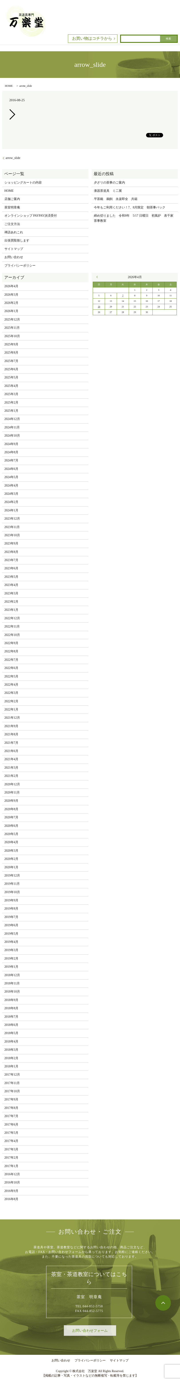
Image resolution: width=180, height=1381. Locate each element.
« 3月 (98, 277)
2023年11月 (12, 527)
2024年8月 (11, 452)
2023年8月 (11, 552)
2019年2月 (11, 958)
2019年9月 (11, 900)
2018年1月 (11, 1066)
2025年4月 (11, 386)
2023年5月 (11, 576)
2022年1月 (11, 709)
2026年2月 (11, 303)
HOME (9, 85)
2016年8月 (11, 1199)
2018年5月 (11, 1033)
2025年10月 (12, 336)
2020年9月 (11, 800)
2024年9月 (11, 444)
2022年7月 (11, 659)
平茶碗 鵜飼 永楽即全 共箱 (115, 199)
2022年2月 (11, 701)
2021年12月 (12, 717)
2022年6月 (11, 668)
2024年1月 (11, 510)
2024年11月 (12, 427)
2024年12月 (12, 419)
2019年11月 (12, 883)
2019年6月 (11, 925)
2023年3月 (11, 593)
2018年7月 (11, 1016)
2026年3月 (11, 294)
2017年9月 (11, 1099)
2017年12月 (12, 1074)
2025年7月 (11, 361)
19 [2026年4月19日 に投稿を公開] (99, 306)
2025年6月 (11, 369)
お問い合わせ (13, 257)
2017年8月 (11, 1108)
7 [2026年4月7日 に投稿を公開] (122, 295)
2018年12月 (12, 975)
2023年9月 (11, 543)
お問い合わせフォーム (90, 1330)
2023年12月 (12, 518)
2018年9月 (11, 1000)
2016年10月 (12, 1182)
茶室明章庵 (12, 207)
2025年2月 (11, 402)
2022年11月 (12, 626)
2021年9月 (11, 726)
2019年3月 (11, 950)
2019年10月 (12, 892)
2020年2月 (11, 859)
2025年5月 (11, 377)
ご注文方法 (12, 224)
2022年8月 (11, 651)
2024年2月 (11, 502)
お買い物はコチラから (92, 38)
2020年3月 (11, 850)
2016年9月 (11, 1191)
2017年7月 (11, 1116)
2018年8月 (11, 1008)
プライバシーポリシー (20, 265)
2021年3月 (11, 767)
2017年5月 (11, 1132)
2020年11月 (12, 792)
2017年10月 (12, 1091)
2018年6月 (11, 1025)
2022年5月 (11, 676)
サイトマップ (13, 249)
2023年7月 (11, 560)
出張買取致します (16, 240)
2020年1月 (11, 867)
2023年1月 (11, 609)
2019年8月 (11, 908)
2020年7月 (11, 817)
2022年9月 (11, 643)
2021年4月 (11, 759)
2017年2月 (11, 1157)
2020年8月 (11, 809)
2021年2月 (11, 776)
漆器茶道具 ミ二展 (108, 190)
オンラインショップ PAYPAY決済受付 (30, 215)
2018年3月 (11, 1049)
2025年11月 (12, 327)
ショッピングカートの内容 (23, 182)
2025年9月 (11, 344)
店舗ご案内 (12, 199)
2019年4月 (11, 942)
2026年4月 (11, 286)
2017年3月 (11, 1149)
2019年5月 (11, 933)
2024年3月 (11, 493)
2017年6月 (11, 1124)
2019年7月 (11, 917)
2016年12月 (12, 1174)
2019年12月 (12, 875)
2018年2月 (11, 1058)
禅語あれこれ (13, 232)
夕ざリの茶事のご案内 (109, 182)
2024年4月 (11, 485)
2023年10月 (12, 535)
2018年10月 (12, 991)
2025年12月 (12, 319)
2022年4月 (11, 684)
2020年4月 (11, 842)
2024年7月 (11, 460)
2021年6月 (11, 751)
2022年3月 (11, 692)
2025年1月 (11, 410)
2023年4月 (11, 585)
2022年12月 (12, 618)
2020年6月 (11, 825)
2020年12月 (12, 784)
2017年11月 (12, 1083)
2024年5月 (11, 477)
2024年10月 (12, 435)
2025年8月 (11, 352)
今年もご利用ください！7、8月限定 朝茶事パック (129, 207)
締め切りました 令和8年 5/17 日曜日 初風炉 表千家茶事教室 (133, 218)
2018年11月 (12, 983)
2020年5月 (11, 834)
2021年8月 (11, 734)
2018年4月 (11, 1041)
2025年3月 (11, 394)
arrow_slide (13, 158)
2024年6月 (11, 469)
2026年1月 (11, 311)
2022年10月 (12, 635)
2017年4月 (11, 1141)
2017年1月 (11, 1166)
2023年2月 (11, 601)
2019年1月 (11, 966)
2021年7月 (11, 742)
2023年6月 (11, 568)
